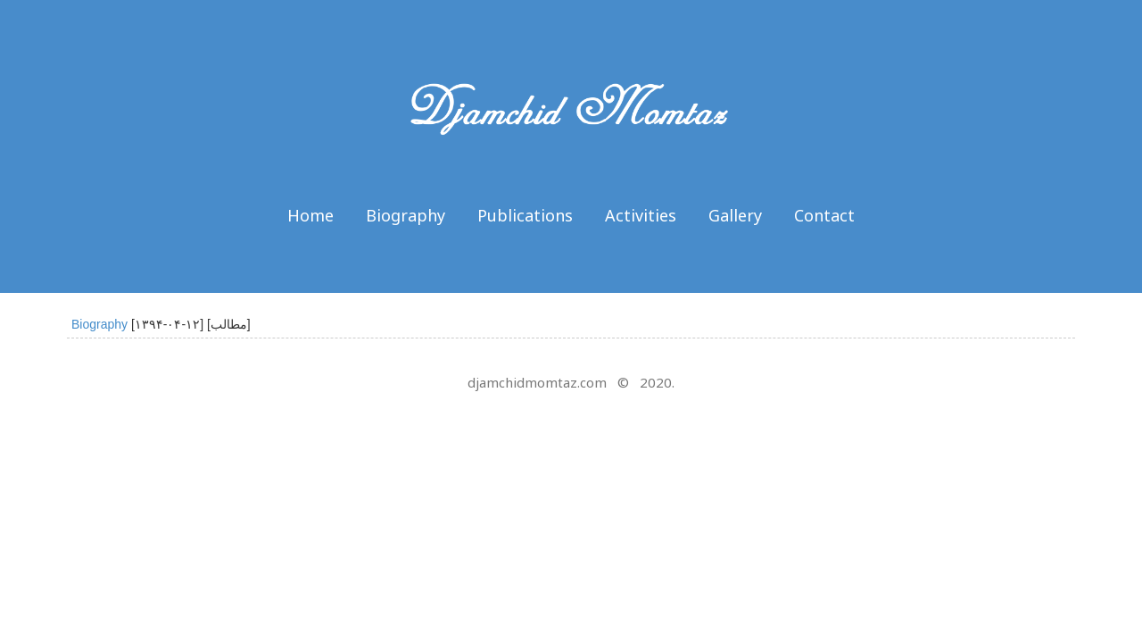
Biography (405, 215)
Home (310, 215)
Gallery (735, 215)
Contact (824, 215)
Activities (640, 215)
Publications (525, 215)
